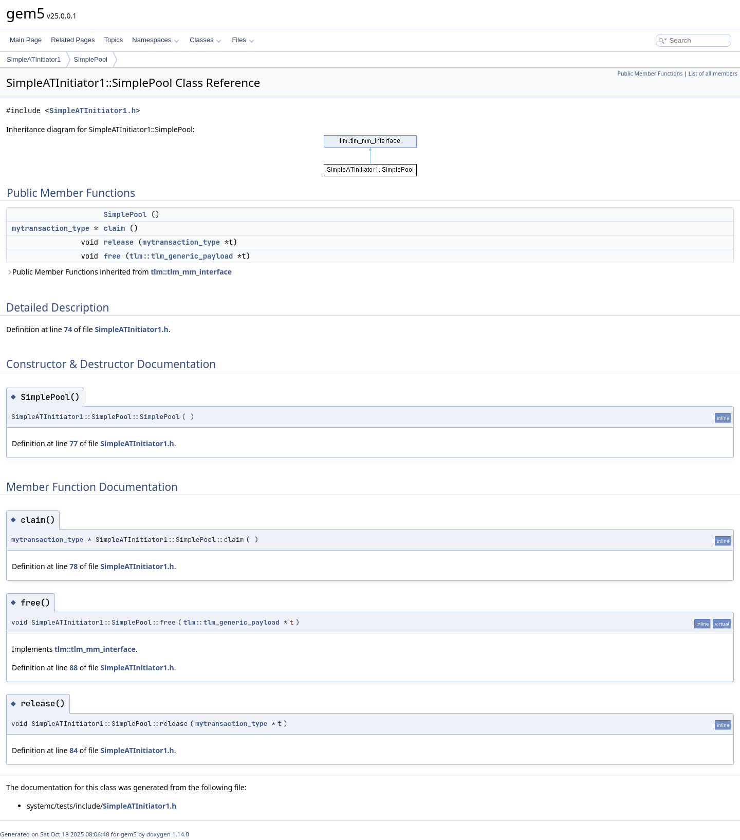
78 (73, 566)
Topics (113, 40)
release (118, 242)
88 (73, 667)
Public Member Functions (649, 73)
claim (114, 228)
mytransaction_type (50, 228)
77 (73, 443)
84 (73, 750)
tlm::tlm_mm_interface (191, 272)
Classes (205, 40)
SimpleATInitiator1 (34, 59)
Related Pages (73, 40)
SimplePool (90, 59)
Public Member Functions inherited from (119, 272)
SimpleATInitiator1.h (92, 111)
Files (243, 40)
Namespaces (155, 40)
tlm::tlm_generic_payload (181, 256)
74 (68, 329)
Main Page (26, 40)
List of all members (713, 73)
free (112, 256)
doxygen (158, 834)
